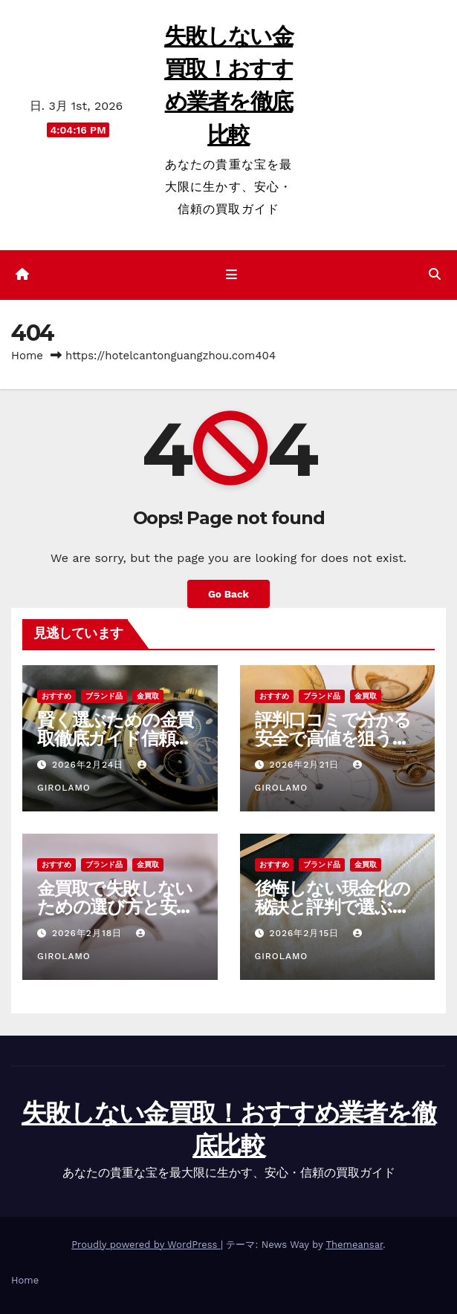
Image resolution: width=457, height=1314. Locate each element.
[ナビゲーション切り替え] (230, 275)
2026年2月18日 (89, 933)
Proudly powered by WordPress (146, 1244)
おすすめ (56, 696)
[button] (435, 274)
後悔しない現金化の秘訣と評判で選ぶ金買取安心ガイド (332, 906)
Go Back (228, 594)
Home (27, 355)
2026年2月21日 (306, 764)
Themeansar (354, 1244)
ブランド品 (104, 696)
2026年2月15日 (306, 933)
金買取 (148, 696)
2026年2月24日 (89, 764)
